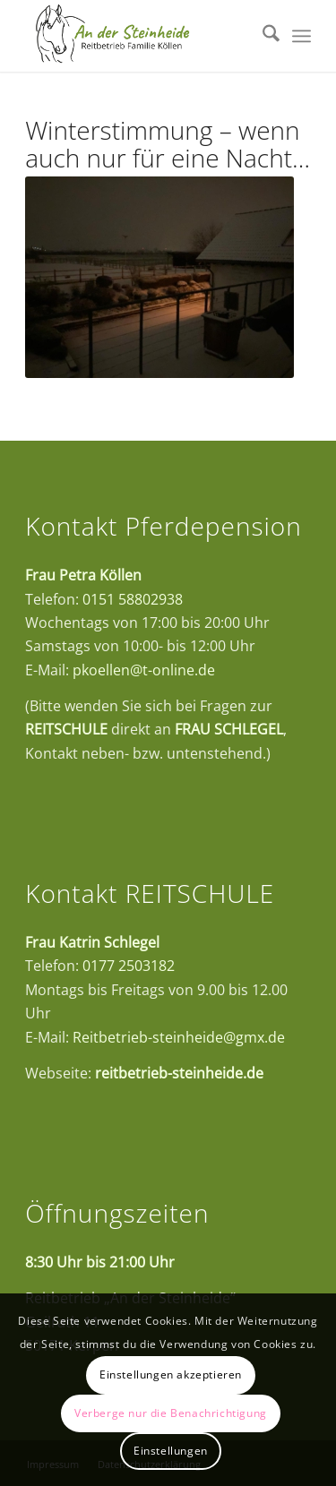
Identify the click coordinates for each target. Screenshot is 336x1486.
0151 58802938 (132, 599)
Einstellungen (171, 1450)
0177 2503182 (128, 965)
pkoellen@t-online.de (144, 670)
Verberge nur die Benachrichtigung (170, 1413)
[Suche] (262, 36)
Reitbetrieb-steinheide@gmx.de (179, 1037)
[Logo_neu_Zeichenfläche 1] (139, 36)
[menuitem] (262, 36)
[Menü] (301, 35)
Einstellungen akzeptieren (170, 1374)
